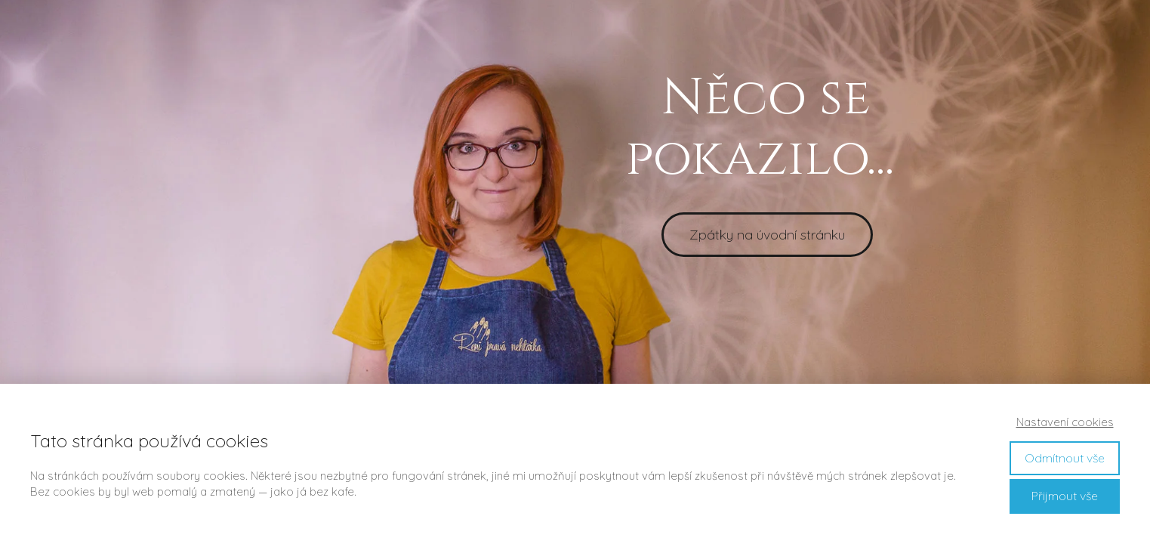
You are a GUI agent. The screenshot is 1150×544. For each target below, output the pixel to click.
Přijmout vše (1064, 495)
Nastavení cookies (1065, 422)
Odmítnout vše (1065, 457)
